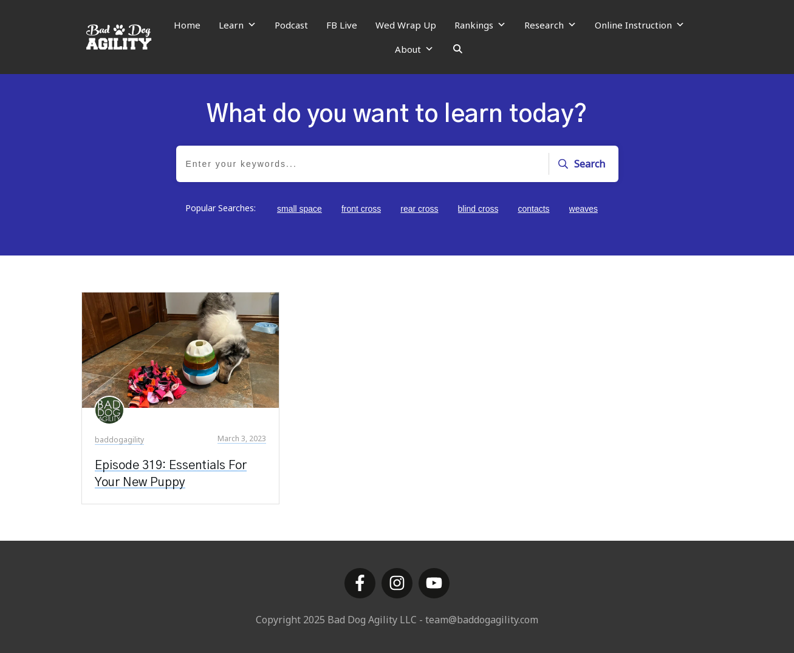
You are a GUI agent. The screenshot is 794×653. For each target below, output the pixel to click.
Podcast (291, 25)
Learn (237, 25)
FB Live (341, 25)
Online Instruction (640, 25)
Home (187, 25)
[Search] (458, 49)
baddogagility (119, 440)
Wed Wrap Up (405, 25)
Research (550, 25)
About (414, 49)
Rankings (480, 25)
